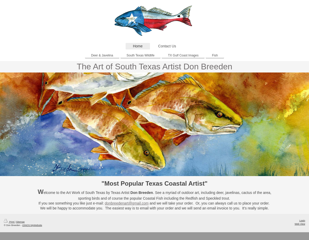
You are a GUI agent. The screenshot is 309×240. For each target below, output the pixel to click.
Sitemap (20, 222)
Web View (299, 224)
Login (302, 220)
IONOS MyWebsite (32, 225)
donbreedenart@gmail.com (127, 203)
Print (9, 222)
